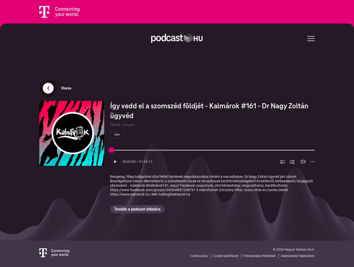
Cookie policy (199, 256)
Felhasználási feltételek (259, 256)
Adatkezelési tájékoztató (298, 256)
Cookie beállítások (225, 256)
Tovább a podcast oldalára (137, 209)
